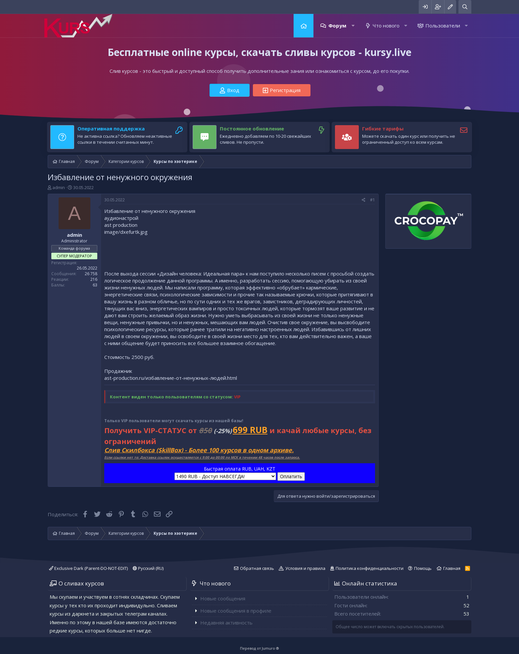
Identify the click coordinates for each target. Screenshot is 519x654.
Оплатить (291, 476)
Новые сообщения (222, 598)
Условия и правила (305, 568)
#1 (372, 200)
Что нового (386, 25)
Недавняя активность (226, 622)
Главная (303, 25)
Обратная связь (257, 568)
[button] (353, 25)
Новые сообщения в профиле (235, 610)
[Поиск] (464, 7)
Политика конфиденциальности (369, 568)
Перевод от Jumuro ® (259, 648)
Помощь (423, 568)
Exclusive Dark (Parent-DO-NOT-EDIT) (88, 568)
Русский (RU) (148, 568)
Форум (337, 25)
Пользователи (442, 25)
